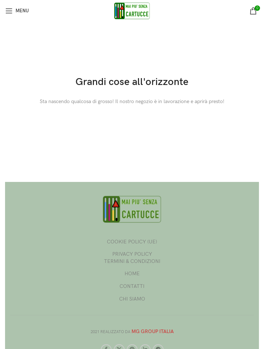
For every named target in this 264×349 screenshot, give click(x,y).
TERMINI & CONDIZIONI (132, 261)
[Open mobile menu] (17, 11)
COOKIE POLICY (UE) (132, 242)
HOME (132, 274)
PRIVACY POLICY (132, 254)
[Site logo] (132, 10)
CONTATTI (132, 286)
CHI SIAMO (132, 299)
